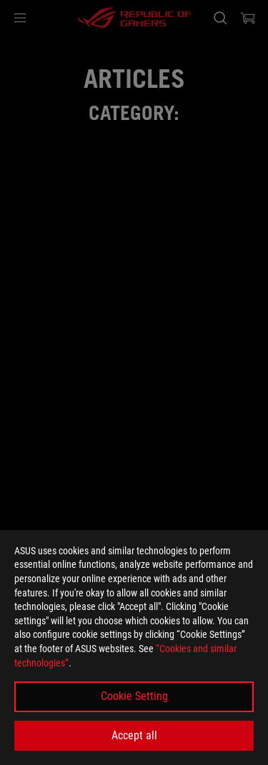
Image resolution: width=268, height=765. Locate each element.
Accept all (134, 735)
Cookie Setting (134, 696)
